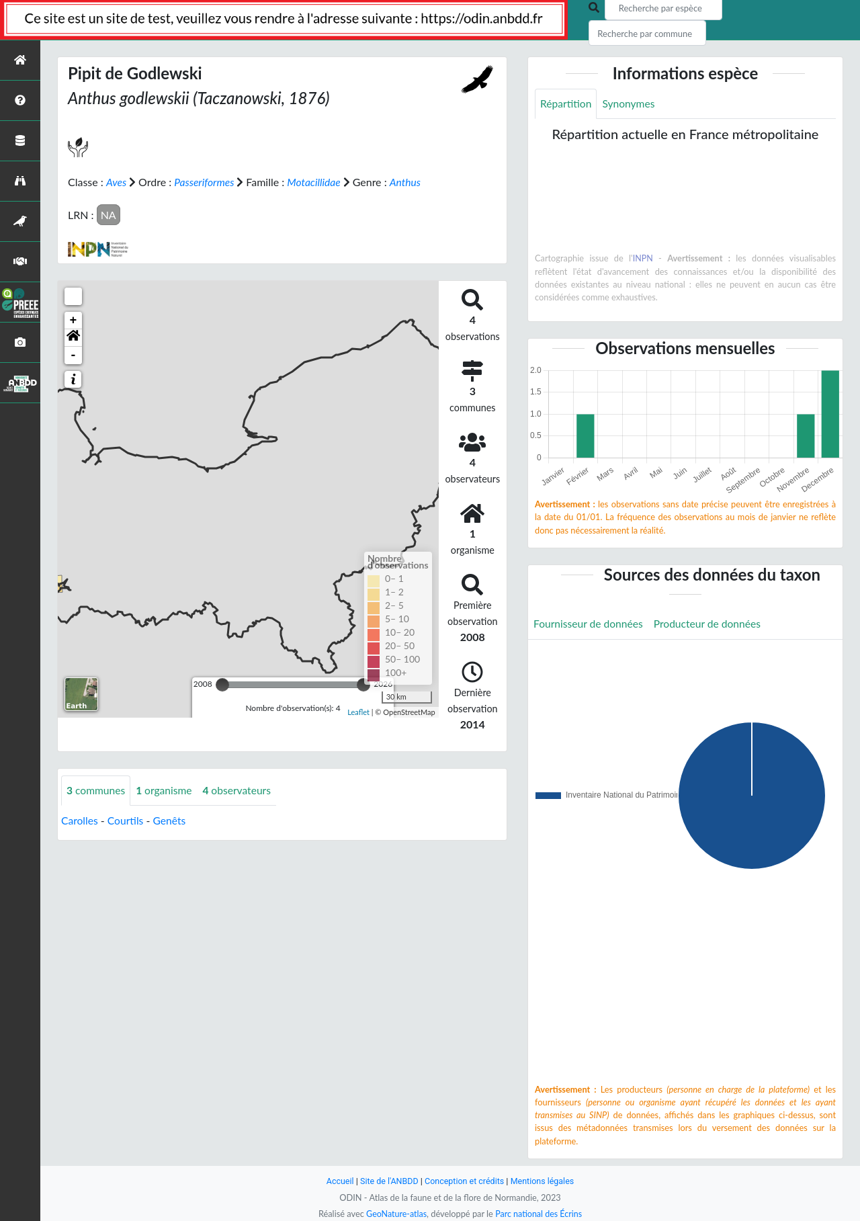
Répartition (566, 103)
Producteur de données (711, 624)
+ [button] (73, 320)
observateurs (240, 790)
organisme (166, 790)
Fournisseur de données (589, 624)
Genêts (171, 820)
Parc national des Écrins (539, 1213)
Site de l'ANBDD (388, 1181)
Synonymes (630, 103)
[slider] (222, 684)
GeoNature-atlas (395, 1213)
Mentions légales (544, 1181)
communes (97, 790)
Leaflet (358, 711)
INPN (642, 258)
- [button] (73, 355)
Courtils (126, 820)
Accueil (337, 1181)
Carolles (80, 820)
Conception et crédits (464, 1181)
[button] (73, 337)
